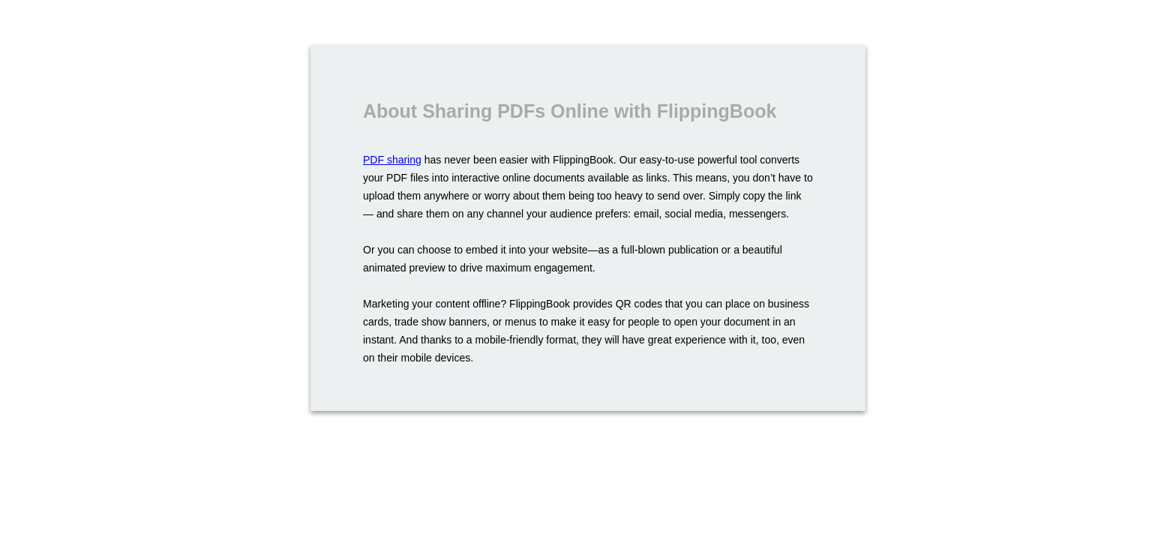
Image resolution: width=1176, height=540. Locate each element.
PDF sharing (392, 160)
